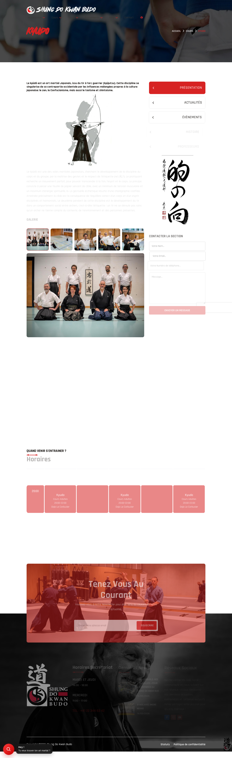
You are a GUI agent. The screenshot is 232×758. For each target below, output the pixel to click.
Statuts (165, 751)
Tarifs (141, 10)
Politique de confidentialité (189, 751)
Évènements (159, 10)
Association (110, 10)
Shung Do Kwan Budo (59, 751)
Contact (188, 10)
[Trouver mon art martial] (8, 749)
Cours (127, 10)
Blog (176, 10)
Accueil (176, 31)
